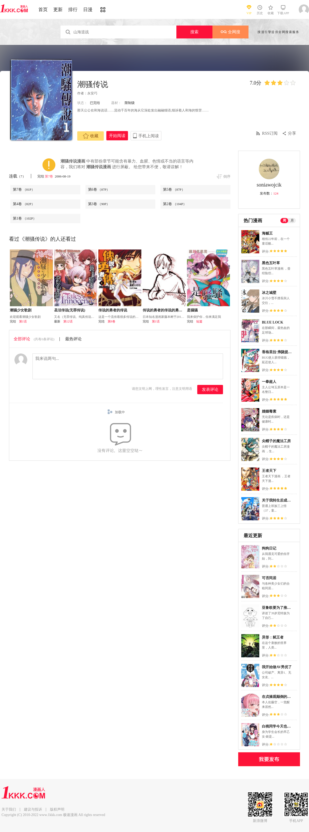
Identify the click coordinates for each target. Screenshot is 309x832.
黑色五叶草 (271, 263)
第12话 (68, 321)
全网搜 (230, 32)
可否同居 (269, 578)
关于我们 (9, 809)
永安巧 (92, 93)
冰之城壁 (269, 293)
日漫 (87, 9)
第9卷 (111, 321)
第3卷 (99, 204)
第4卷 (24, 204)
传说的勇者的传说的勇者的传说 (168, 310)
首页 (43, 9)
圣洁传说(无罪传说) (69, 310)
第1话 (23, 321)
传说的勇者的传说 (112, 310)
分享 (292, 133)
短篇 (199, 321)
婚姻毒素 (269, 411)
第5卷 (174, 189)
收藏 (90, 136)
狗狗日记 (269, 548)
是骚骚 (192, 310)
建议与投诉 (33, 809)
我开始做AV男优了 (277, 667)
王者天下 (269, 471)
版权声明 (57, 809)
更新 (58, 9)
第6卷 (99, 189)
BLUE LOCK (272, 322)
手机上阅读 (148, 136)
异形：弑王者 (273, 637)
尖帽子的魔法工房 (276, 441)
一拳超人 (269, 382)
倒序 (226, 177)
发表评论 (210, 389)
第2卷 (174, 204)
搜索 (194, 32)
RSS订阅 (270, 133)
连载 (17, 176)
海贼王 (267, 233)
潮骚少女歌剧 (20, 310)
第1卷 (24, 218)
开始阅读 (117, 135)
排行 (73, 9)
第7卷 (49, 176)
